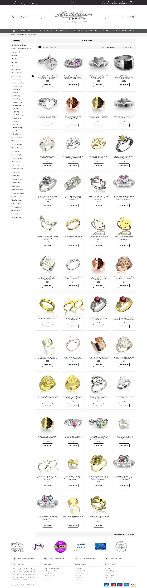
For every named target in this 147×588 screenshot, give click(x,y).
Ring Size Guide (79, 578)
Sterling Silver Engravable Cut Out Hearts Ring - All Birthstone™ (47, 116)
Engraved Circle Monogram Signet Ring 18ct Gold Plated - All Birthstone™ (73, 397)
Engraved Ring (32, 35)
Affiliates (108, 578)
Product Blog (109, 571)
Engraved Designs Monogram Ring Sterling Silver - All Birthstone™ (124, 357)
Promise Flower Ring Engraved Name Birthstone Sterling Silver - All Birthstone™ (47, 198)
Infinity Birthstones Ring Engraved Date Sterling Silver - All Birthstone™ (99, 198)
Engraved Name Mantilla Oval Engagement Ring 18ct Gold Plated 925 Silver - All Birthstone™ (124, 318)
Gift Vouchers (109, 575)
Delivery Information (50, 571)
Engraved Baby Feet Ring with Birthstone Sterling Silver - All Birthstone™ (98, 397)
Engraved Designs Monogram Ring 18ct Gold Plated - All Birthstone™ (47, 396)
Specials (108, 573)
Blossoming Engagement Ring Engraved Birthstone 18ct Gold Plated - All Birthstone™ (98, 478)
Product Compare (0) (49, 47)
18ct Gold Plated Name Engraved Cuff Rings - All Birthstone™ (73, 517)
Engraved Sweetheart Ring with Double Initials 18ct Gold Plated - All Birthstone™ (124, 238)
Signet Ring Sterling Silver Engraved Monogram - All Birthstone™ (47, 157)
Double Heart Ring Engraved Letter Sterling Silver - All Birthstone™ (124, 437)
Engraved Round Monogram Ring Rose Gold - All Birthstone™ (124, 277)
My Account (78, 568)
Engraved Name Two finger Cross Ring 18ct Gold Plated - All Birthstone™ (73, 318)
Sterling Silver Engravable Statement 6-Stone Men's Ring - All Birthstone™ (124, 77)
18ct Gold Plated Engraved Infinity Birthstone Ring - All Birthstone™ (99, 517)
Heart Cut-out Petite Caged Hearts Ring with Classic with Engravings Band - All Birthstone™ (124, 198)
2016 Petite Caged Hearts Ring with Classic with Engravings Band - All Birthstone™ (124, 478)
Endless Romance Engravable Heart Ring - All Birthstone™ (73, 436)
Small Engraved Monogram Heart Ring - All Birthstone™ (124, 116)
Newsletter (109, 580)
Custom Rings (21, 35)
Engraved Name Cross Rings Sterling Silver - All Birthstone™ (73, 357)
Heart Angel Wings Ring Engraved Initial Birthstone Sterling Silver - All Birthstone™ (47, 238)
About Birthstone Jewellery (52, 569)
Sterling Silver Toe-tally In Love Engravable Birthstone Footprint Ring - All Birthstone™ (47, 77)
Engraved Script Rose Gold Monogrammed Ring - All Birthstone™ (99, 278)
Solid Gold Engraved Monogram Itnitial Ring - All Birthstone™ (98, 116)
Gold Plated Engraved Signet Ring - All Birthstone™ (73, 237)
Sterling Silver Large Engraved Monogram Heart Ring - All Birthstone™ (99, 77)
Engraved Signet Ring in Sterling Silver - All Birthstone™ (73, 277)
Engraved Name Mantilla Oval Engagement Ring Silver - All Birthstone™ (98, 318)
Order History (78, 573)
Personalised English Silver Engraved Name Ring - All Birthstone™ (73, 198)
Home (13, 35)
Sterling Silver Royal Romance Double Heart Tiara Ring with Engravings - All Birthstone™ (73, 77)
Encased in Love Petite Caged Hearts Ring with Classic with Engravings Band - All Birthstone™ (98, 437)
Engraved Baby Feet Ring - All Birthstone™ (124, 396)
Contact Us (47, 578)
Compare (77, 575)
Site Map (46, 580)
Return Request (79, 571)
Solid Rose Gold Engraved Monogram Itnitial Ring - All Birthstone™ (73, 117)
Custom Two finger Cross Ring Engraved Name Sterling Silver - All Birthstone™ (47, 478)
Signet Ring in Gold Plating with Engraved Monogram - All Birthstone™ (98, 157)
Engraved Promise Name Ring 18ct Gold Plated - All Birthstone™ (47, 317)
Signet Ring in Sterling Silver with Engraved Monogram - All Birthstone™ (73, 157)
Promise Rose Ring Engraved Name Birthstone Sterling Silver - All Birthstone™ (124, 157)
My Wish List (78, 580)
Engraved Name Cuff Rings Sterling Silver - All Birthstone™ (47, 357)
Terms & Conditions (49, 576)
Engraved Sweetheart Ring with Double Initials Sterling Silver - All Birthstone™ (98, 238)
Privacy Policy (48, 573)
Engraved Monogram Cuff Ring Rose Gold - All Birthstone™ (98, 357)
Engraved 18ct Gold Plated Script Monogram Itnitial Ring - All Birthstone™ (47, 437)
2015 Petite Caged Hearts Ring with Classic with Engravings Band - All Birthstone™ (47, 518)
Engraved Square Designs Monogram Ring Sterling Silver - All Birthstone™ (47, 278)
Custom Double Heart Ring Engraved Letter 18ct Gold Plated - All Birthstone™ (73, 478)
